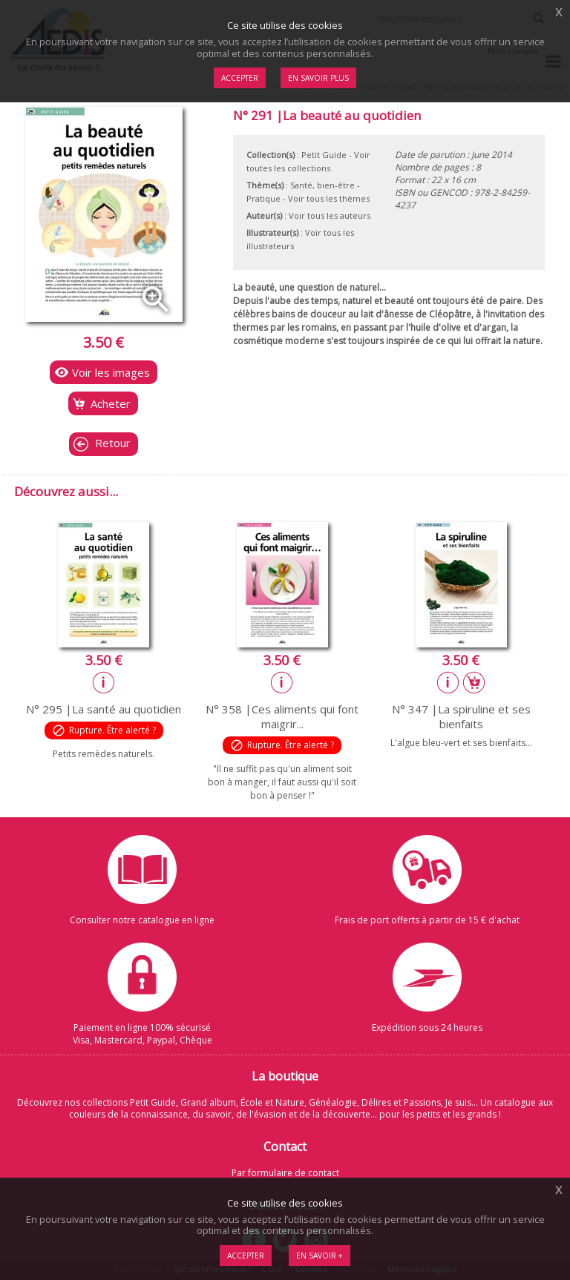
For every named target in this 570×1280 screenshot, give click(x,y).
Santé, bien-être (322, 185)
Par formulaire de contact (285, 1173)
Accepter (245, 1255)
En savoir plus (318, 78)
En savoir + (319, 1255)
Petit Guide (324, 154)
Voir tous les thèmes (329, 198)
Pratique (263, 198)
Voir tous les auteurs (329, 215)
